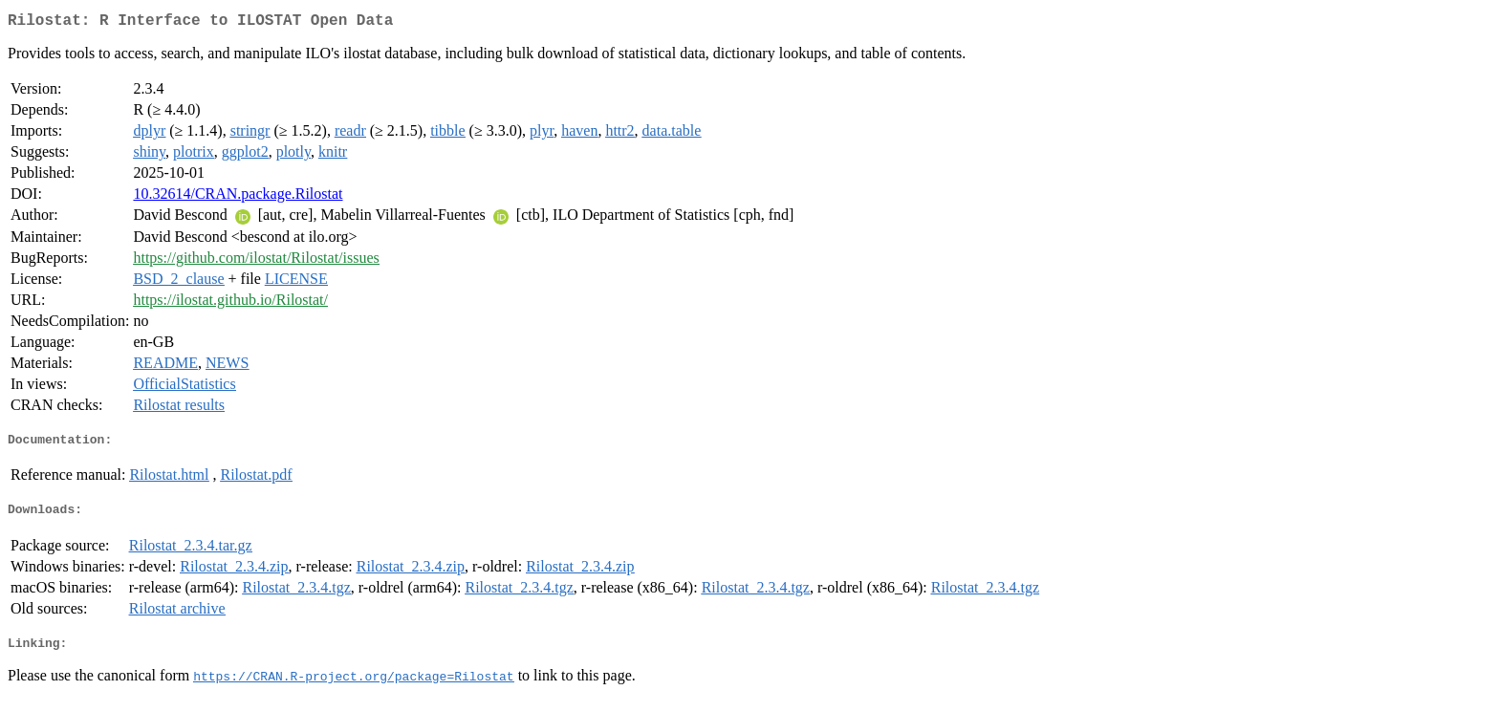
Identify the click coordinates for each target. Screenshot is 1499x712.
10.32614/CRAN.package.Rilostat (237, 197)
